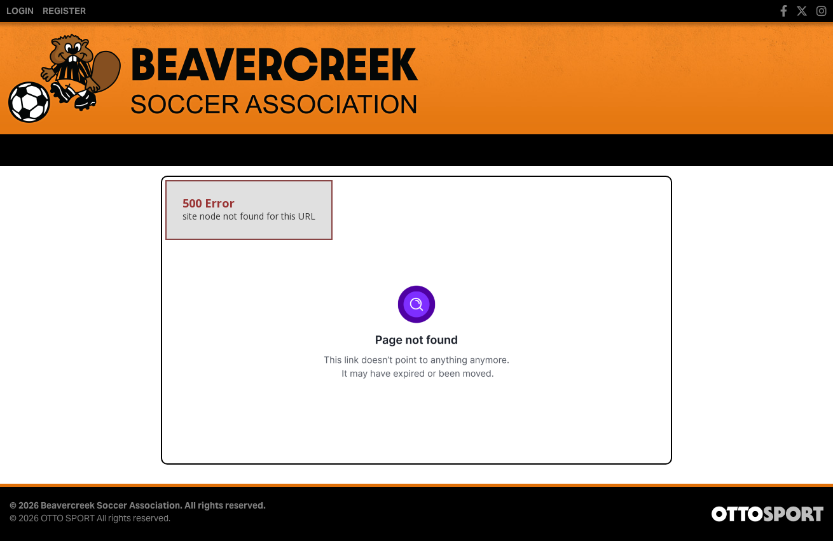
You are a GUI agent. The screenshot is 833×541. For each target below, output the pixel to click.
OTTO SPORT (68, 518)
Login (20, 11)
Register (64, 11)
